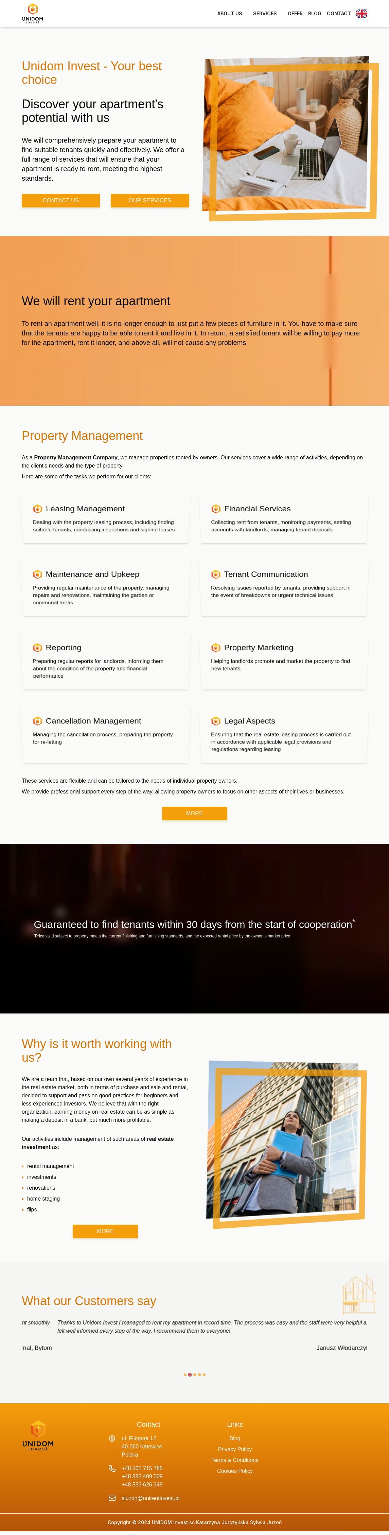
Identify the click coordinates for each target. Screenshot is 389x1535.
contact (339, 13)
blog (314, 13)
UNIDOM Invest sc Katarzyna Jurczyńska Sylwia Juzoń (216, 1522)
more (194, 813)
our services (150, 200)
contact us (61, 200)
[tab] (185, 1374)
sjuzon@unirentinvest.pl (150, 1498)
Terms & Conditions (235, 1460)
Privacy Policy (235, 1449)
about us (229, 13)
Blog (235, 1438)
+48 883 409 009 (142, 1476)
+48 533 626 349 (142, 1484)
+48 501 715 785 (142, 1468)
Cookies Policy (235, 1471)
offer (295, 13)
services (265, 13)
